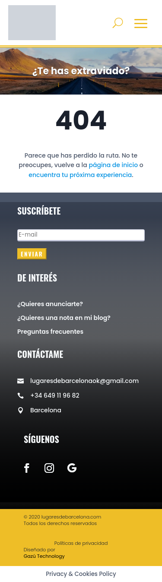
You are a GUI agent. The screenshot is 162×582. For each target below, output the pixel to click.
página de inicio (113, 165)
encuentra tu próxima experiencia (80, 175)
